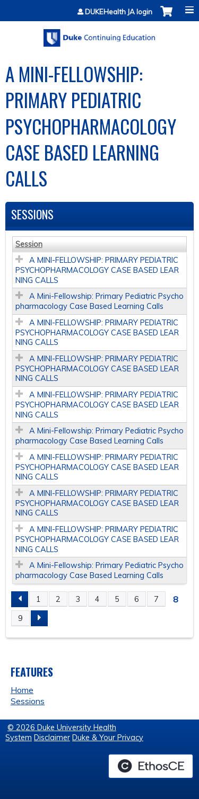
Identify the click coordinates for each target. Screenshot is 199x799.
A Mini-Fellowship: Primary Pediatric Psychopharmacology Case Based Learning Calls (99, 301)
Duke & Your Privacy (107, 737)
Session (28, 244)
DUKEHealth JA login (118, 11)
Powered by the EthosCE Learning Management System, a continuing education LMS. (151, 766)
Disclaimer (52, 737)
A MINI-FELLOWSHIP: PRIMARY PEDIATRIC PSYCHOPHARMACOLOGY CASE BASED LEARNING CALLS (97, 270)
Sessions (28, 701)
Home (22, 690)
